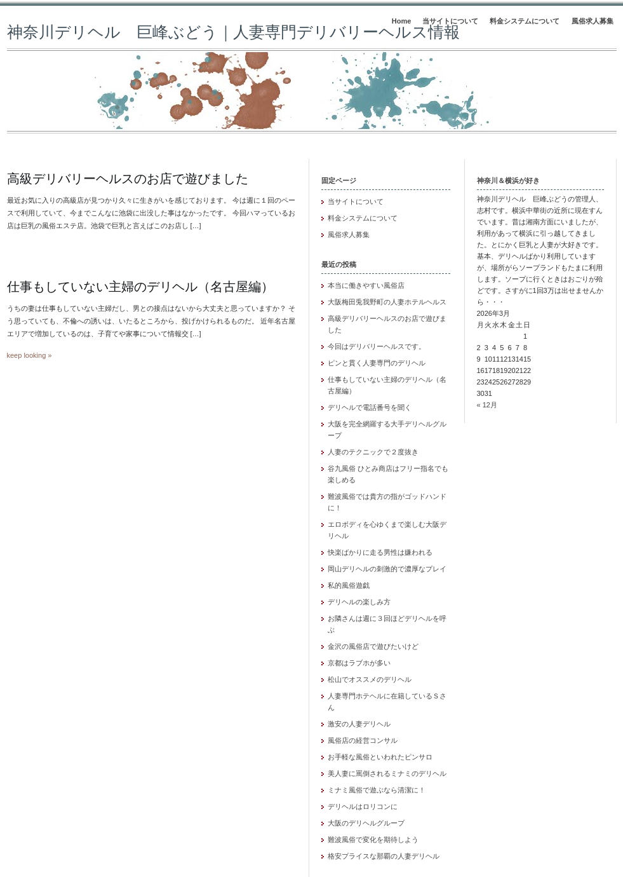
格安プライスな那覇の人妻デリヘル (383, 856)
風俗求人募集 (592, 21)
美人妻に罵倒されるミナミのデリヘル (387, 773)
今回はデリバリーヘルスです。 (376, 346)
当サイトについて (450, 21)
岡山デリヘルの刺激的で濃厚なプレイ (387, 569)
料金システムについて (524, 21)
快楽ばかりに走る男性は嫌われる (380, 552)
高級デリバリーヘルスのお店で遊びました (127, 179)
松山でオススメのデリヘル (370, 679)
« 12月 (487, 405)
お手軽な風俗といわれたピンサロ (380, 757)
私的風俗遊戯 (349, 585)
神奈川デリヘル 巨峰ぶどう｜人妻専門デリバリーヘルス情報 (233, 32)
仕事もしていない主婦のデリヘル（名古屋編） (140, 287)
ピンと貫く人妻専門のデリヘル (376, 363)
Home (402, 21)
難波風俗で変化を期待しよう (373, 839)
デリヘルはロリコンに (363, 806)
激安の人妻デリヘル (359, 724)
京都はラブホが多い (359, 663)
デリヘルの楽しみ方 (359, 602)
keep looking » (29, 355)
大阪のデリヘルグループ (366, 823)
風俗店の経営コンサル (363, 740)
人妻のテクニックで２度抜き (373, 452)
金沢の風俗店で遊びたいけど (373, 646)
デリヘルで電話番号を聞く (370, 407)
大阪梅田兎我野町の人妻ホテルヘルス (387, 302)
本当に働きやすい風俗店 (366, 285)
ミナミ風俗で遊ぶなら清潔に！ (376, 790)
